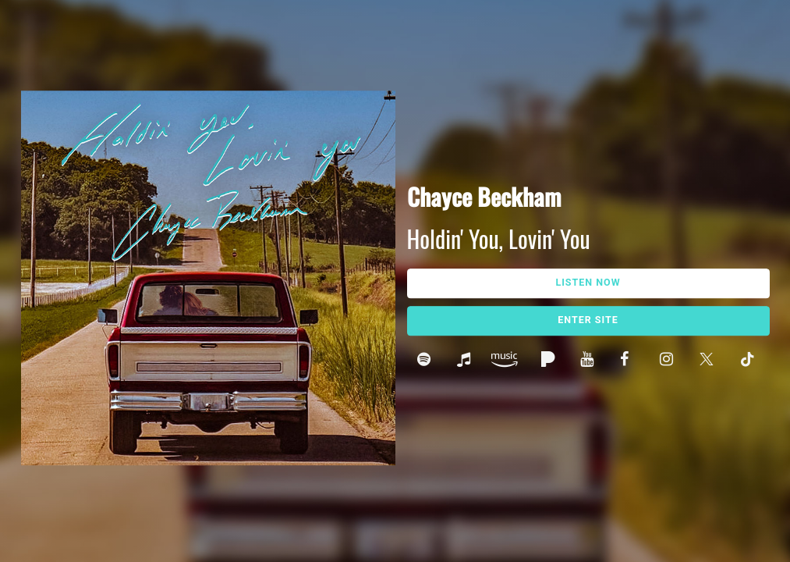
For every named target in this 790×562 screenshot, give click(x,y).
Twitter (709, 361)
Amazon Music (508, 361)
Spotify (427, 361)
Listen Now (587, 283)
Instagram (669, 361)
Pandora (550, 361)
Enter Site (588, 320)
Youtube (590, 361)
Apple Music (466, 361)
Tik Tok (749, 361)
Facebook (629, 361)
